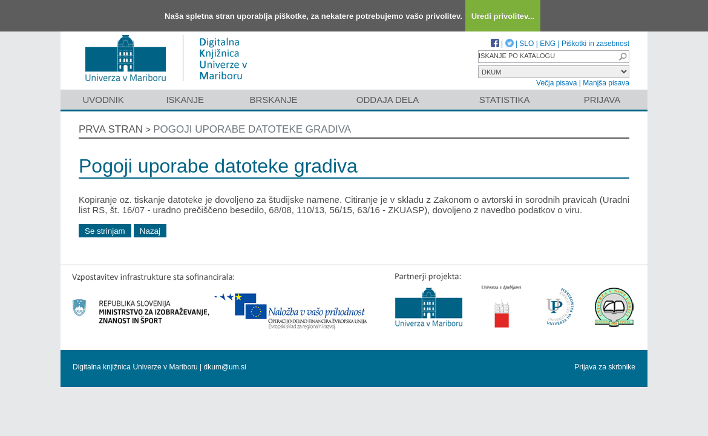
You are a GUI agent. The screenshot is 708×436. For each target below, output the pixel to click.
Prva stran (111, 129)
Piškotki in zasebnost (595, 43)
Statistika (504, 99)
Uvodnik (102, 99)
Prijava (602, 99)
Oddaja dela (387, 99)
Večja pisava (556, 83)
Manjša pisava (606, 83)
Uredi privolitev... (503, 16)
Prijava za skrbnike (604, 367)
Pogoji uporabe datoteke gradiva (252, 129)
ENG (548, 43)
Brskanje (273, 99)
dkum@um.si (225, 367)
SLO (526, 43)
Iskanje (185, 99)
